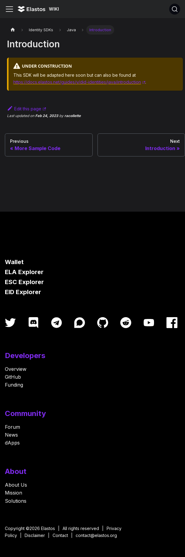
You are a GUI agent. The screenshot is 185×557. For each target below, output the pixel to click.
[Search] (174, 9)
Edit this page (24, 108)
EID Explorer (23, 292)
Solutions (15, 501)
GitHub (13, 377)
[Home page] (13, 30)
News (11, 435)
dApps (12, 443)
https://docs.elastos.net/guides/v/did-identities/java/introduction (77, 82)
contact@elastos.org (96, 535)
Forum (12, 427)
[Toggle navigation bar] (9, 9)
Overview (15, 369)
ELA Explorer (24, 272)
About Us (16, 485)
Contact (60, 535)
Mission (13, 493)
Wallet (14, 262)
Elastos (48, 528)
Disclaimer (35, 535)
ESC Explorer (24, 282)
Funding (14, 385)
